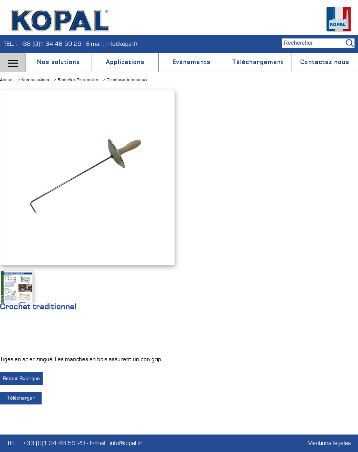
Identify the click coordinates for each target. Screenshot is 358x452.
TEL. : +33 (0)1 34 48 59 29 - (44, 44)
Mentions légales (329, 443)
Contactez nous (324, 62)
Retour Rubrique (21, 378)
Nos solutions (58, 62)
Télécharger (21, 398)
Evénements (191, 62)
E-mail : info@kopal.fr (112, 44)
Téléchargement (258, 62)
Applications (125, 62)
